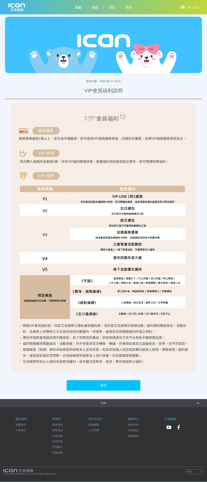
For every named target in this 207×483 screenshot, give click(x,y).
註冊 (195, 7)
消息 (112, 7)
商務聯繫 (93, 425)
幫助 (128, 7)
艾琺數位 (57, 448)
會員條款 (133, 431)
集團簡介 (21, 425)
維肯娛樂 (57, 425)
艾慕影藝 (57, 437)
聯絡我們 (133, 425)
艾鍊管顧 (57, 453)
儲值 (95, 7)
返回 (103, 386)
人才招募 (93, 431)
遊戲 (78, 7)
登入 (186, 7)
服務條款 (133, 437)
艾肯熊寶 (57, 442)
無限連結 (57, 431)
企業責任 (21, 431)
